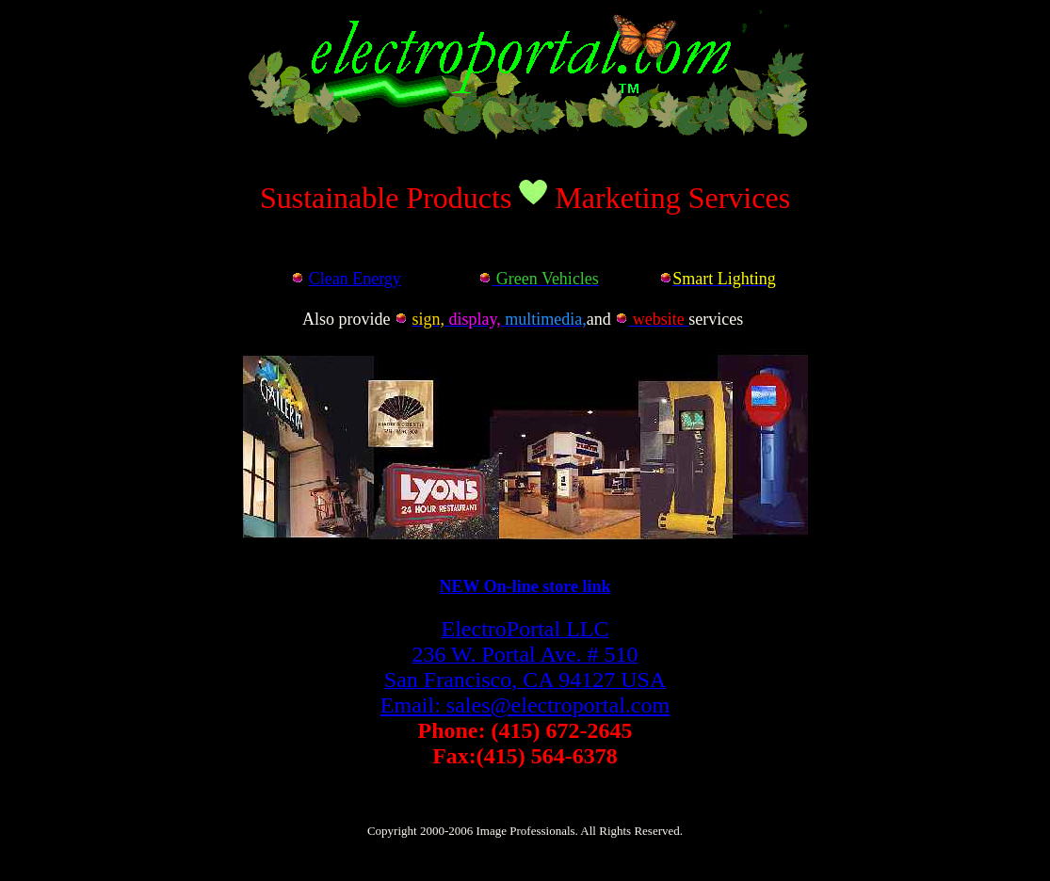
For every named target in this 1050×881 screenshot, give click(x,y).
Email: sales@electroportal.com (525, 705)
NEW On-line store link (525, 586)
